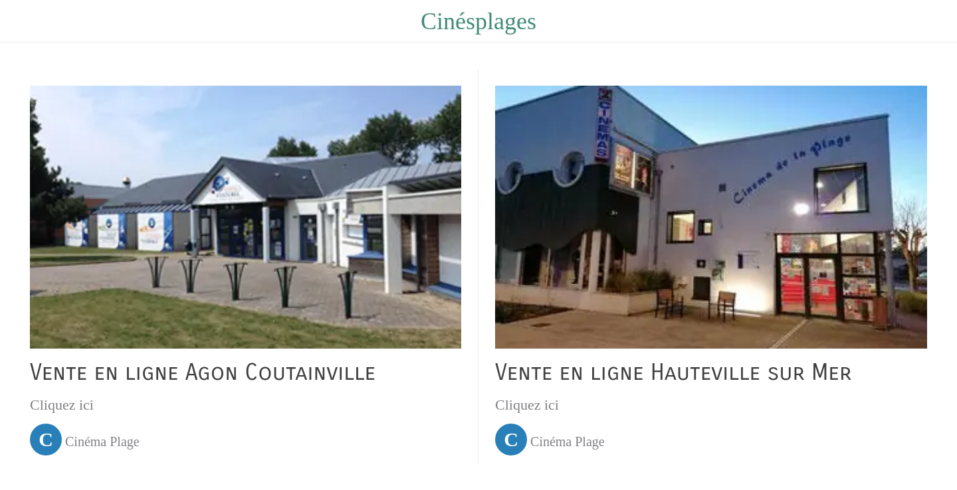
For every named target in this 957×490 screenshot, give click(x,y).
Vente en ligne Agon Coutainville (202, 372)
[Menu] (27, 21)
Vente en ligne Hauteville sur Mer (673, 372)
